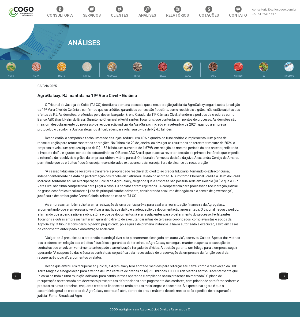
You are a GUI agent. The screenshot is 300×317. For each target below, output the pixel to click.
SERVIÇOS (92, 12)
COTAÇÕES (209, 12)
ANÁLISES (147, 12)
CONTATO (238, 12)
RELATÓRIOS (177, 12)
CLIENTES (119, 12)
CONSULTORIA (60, 12)
